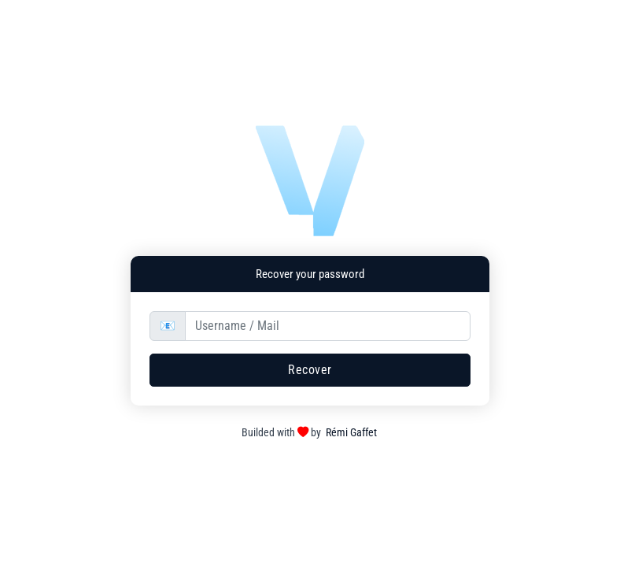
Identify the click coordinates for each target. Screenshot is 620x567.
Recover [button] (310, 369)
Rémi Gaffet (351, 432)
